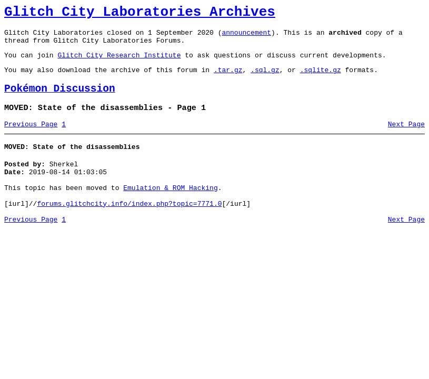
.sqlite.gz (320, 79)
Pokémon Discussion (59, 100)
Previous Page (30, 138)
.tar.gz (228, 79)
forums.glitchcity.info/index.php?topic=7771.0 (129, 227)
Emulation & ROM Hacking (170, 208)
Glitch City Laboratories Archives (139, 13)
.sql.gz (265, 79)
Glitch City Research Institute (119, 62)
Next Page (406, 138)
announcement (246, 37)
